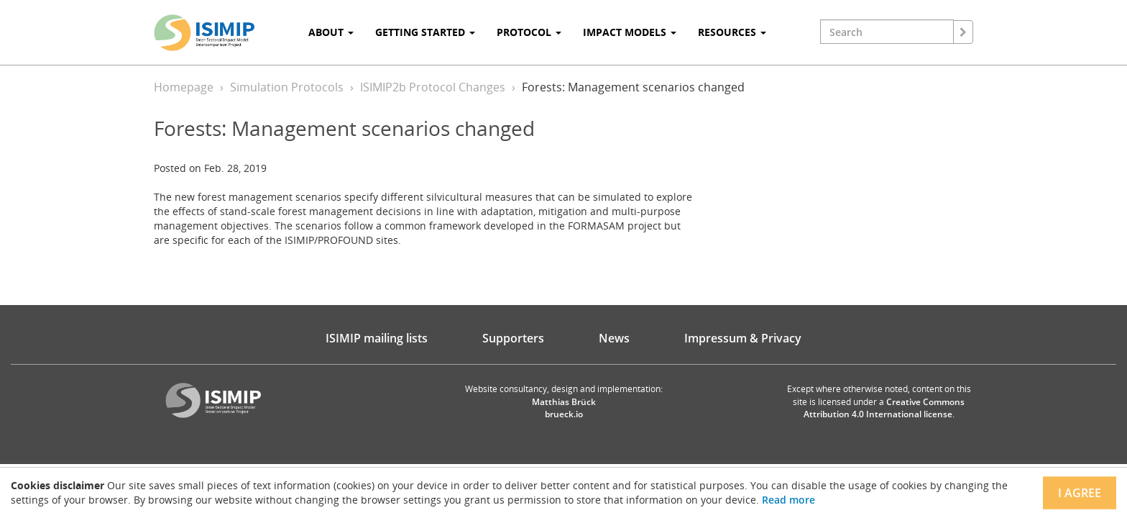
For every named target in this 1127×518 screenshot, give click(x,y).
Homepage (183, 87)
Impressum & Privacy (742, 338)
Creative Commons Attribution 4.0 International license (884, 408)
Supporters (513, 338)
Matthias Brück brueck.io (564, 408)
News (614, 338)
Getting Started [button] (425, 32)
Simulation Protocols (287, 87)
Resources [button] (732, 32)
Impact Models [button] (629, 32)
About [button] (331, 32)
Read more (788, 499)
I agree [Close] (1079, 493)
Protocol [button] (529, 32)
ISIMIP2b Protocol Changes (432, 87)
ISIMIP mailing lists (377, 338)
